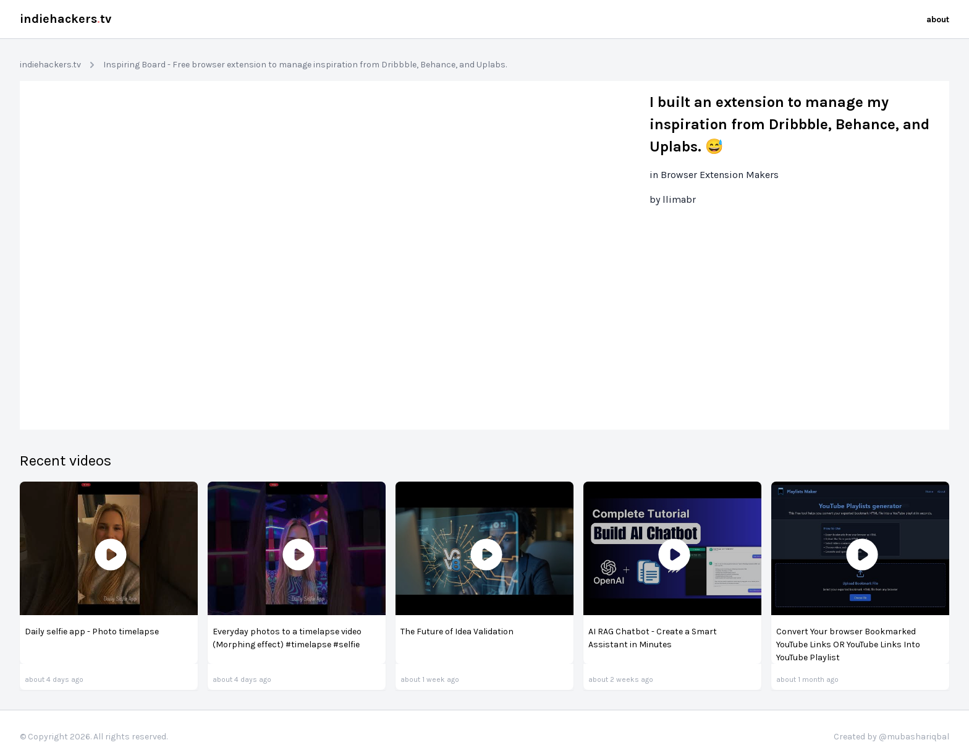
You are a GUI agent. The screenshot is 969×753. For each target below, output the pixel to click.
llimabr (679, 199)
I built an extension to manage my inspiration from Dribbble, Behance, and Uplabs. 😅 (789, 124)
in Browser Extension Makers (714, 175)
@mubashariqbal (914, 736)
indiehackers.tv (50, 64)
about (937, 19)
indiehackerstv (65, 19)
